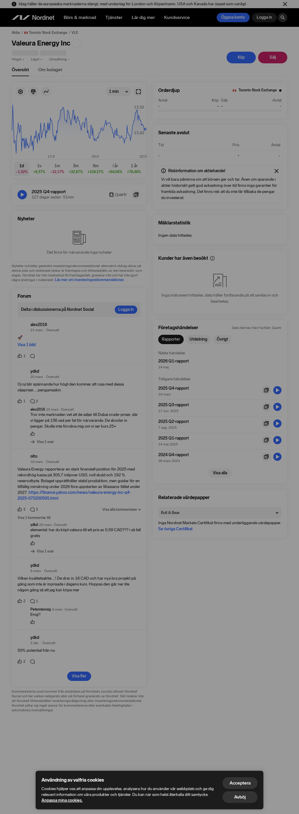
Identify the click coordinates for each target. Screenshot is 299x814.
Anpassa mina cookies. (62, 800)
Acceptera (240, 783)
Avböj (240, 797)
